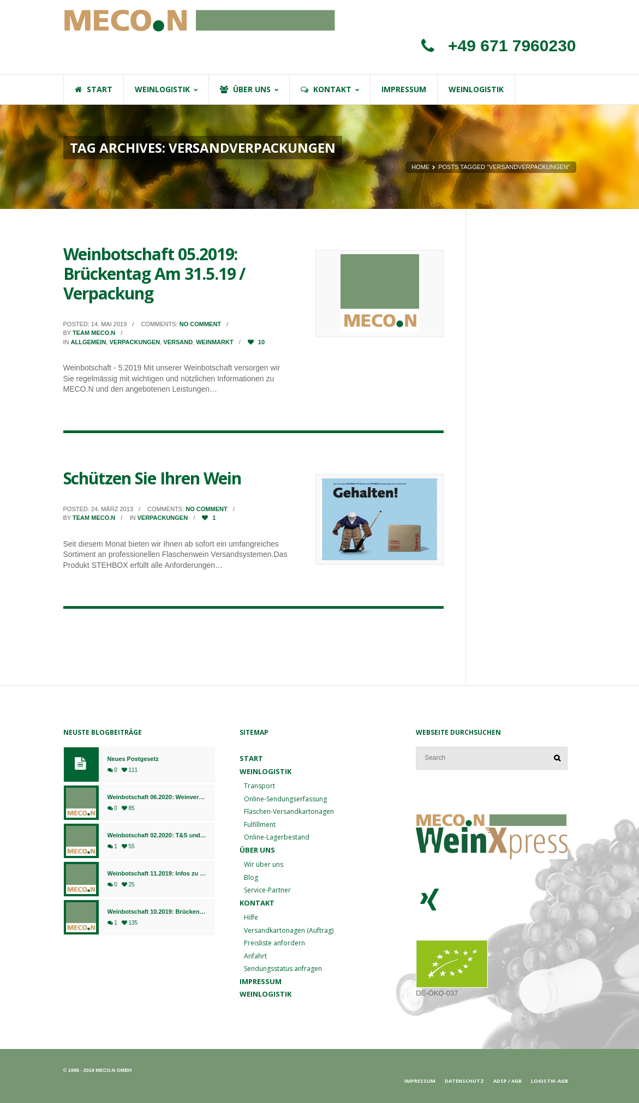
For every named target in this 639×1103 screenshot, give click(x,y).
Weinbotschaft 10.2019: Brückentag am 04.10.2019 (157, 912)
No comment (200, 324)
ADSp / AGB (507, 1080)
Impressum (261, 981)
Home (420, 167)
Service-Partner (267, 890)
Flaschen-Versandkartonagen (289, 811)
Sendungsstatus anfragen (283, 968)
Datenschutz (464, 1080)
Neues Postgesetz (133, 759)
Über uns (257, 850)
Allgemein (88, 342)
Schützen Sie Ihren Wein (152, 478)
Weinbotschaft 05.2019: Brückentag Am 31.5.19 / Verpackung (154, 273)
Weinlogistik (265, 771)
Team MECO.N (94, 332)
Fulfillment (260, 824)
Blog (251, 877)
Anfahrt (255, 956)
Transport (259, 785)
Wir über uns (263, 864)
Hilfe (251, 917)
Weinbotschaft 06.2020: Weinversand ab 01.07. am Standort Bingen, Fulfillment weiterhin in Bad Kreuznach (157, 797)
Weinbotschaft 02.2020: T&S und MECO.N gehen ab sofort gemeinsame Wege (157, 835)
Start (251, 758)
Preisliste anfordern (274, 943)
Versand (178, 342)
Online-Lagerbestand (276, 837)
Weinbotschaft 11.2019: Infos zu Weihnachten (157, 874)
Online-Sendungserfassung (285, 799)
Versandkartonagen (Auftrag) (288, 930)
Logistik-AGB (549, 1080)
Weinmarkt (214, 342)
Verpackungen (134, 342)
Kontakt (257, 903)
